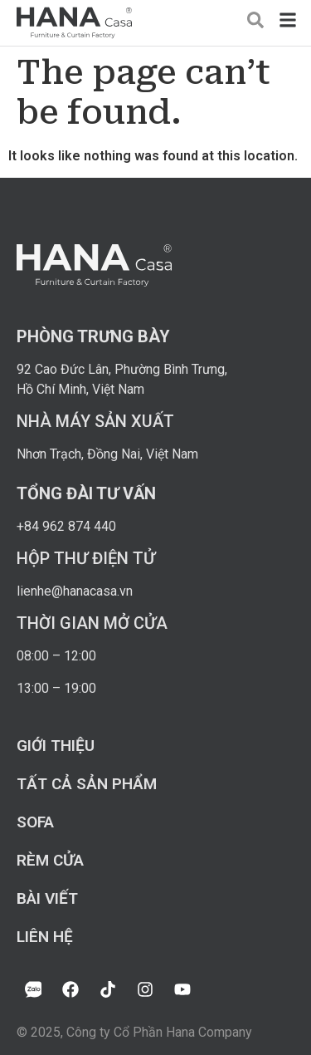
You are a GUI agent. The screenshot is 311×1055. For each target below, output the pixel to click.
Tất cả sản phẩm (87, 783)
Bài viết (47, 898)
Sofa (35, 822)
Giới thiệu (56, 745)
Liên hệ (45, 936)
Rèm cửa (50, 860)
